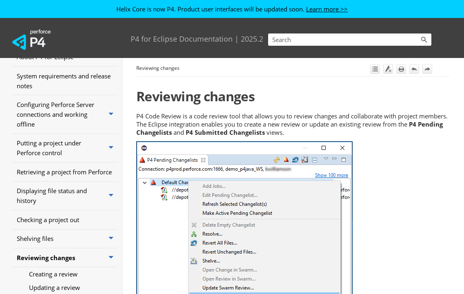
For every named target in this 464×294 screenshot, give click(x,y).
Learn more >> (327, 9)
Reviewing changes (67, 257)
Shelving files (67, 238)
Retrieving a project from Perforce (64, 172)
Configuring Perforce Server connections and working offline (67, 114)
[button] (424, 39)
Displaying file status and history (67, 196)
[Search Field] (349, 39)
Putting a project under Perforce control (67, 148)
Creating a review (53, 274)
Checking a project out (48, 220)
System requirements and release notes (64, 81)
